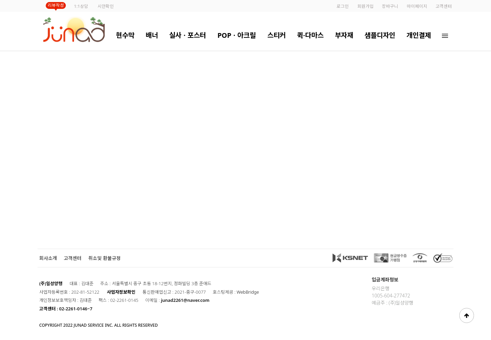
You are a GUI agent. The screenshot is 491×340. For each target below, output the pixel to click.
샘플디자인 (379, 35)
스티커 (276, 35)
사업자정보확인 (121, 292)
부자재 (344, 35)
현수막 (125, 35)
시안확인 (106, 6)
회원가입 (365, 6)
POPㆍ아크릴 (237, 35)
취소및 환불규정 (104, 258)
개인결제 (418, 35)
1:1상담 (81, 6)
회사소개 (48, 258)
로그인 (343, 6)
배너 (152, 35)
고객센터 (443, 6)
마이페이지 (417, 6)
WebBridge (248, 292)
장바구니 (390, 6)
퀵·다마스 (310, 35)
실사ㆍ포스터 (187, 35)
